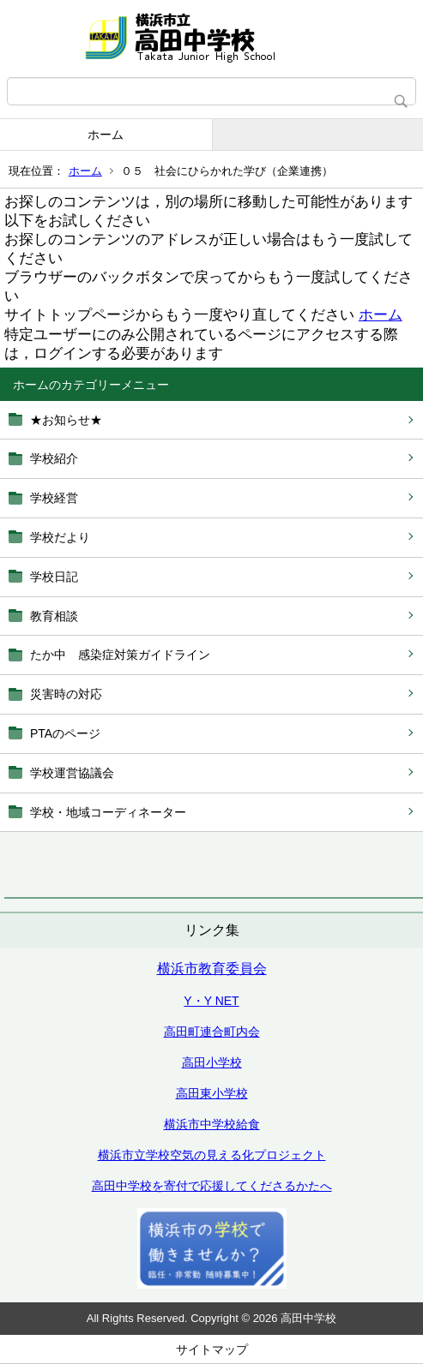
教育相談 (54, 616)
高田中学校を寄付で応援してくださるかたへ (212, 1186)
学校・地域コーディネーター (108, 812)
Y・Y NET (211, 1001)
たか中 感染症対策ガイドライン (120, 654)
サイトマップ (212, 1349)
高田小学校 (212, 1062)
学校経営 (54, 498)
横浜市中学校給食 (212, 1124)
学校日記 (54, 576)
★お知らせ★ (66, 420)
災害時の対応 (66, 694)
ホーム (106, 134)
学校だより (60, 537)
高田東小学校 (212, 1093)
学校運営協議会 (72, 773)
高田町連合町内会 (212, 1031)
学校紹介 (54, 458)
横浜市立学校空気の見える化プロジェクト (212, 1155)
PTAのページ (65, 733)
